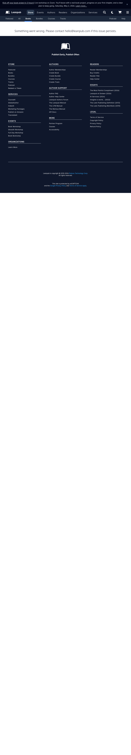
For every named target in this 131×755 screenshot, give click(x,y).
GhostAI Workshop (15, 692)
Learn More (12, 709)
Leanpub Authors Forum (58, 662)
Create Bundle (55, 638)
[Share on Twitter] (11, 185)
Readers (63, 12)
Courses (51, 18)
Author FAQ (53, 656)
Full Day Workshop (15, 695)
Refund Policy (95, 689)
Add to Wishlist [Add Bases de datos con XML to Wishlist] (80, 94)
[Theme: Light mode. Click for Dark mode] (112, 12)
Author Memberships (57, 632)
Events (40, 12)
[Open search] (104, 12)
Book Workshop (14, 689)
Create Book (54, 635)
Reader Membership (75, 104)
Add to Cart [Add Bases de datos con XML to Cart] (81, 88)
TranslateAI (12, 677)
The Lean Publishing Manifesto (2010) (105, 668)
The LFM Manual (55, 668)
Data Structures (65, 184)
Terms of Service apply (78, 748)
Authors (51, 12)
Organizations (78, 12)
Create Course (55, 641)
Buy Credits (94, 635)
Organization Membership (100, 104)
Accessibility (54, 692)
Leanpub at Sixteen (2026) (100, 656)
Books (28, 18)
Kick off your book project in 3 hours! (18, 3)
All (19, 18)
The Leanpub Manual (57, 665)
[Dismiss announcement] (127, 4)
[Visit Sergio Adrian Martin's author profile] (99, 241)
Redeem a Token (14, 650)
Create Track (54, 644)
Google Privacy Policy (58, 748)
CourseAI (11, 662)
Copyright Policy (96, 682)
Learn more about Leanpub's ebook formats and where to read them (65, 528)
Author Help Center (56, 659)
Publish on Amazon (15, 674)
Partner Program (55, 685)
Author (65, 134)
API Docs (52, 674)
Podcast (112, 18)
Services (93, 12)
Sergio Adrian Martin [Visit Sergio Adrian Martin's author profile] (35, 111)
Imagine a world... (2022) (100, 662)
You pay (65, 75)
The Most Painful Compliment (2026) (104, 652)
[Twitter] (16, 268)
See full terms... (65, 409)
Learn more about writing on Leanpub (65, 467)
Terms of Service (97, 679)
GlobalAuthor (13, 665)
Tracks (63, 18)
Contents (92, 134)
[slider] (93, 57)
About (39, 134)
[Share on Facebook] (15, 185)
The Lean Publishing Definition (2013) (105, 665)
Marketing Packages (16, 671)
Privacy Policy (95, 685)
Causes (52, 689)
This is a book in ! (80, 37)
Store (30, 12)
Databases (52, 184)
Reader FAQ (94, 638)
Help (123, 18)
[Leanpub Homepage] (13, 12)
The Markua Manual (57, 671)
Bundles (39, 18)
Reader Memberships (98, 632)
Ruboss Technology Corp (78, 735)
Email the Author (94, 185)
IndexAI (11, 668)
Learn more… (81, 6)
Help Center (95, 641)
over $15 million (58, 460)
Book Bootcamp (14, 698)
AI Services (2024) (97, 659)
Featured (9, 18)
